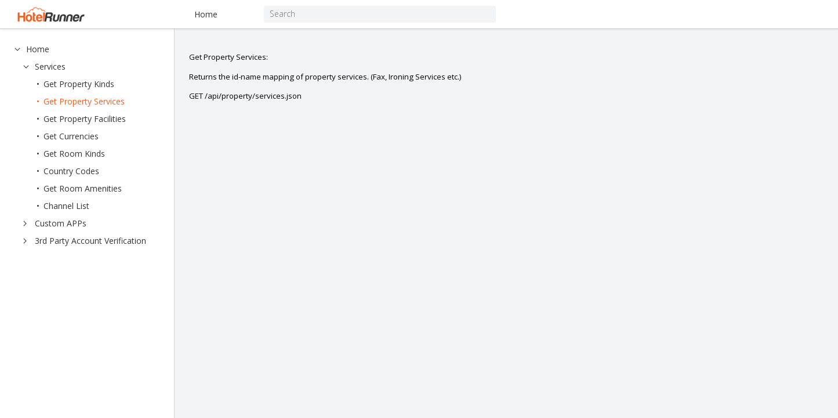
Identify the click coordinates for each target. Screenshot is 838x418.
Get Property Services (84, 101)
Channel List (66, 205)
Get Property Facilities (84, 118)
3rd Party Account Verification (90, 240)
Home (205, 14)
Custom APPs (60, 223)
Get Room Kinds (74, 153)
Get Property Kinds (78, 83)
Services (50, 66)
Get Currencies (71, 136)
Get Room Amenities (82, 188)
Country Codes (71, 170)
